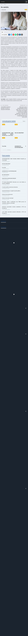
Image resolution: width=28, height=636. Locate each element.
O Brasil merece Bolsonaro (7, 194)
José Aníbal (3, 1)
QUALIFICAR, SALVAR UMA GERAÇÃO (9, 178)
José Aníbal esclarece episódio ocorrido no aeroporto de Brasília (5, 108)
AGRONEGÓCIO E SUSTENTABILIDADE (9, 171)
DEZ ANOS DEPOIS (5, 174)
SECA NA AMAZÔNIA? (6, 163)
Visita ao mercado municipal (7, 198)
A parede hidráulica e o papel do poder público (11, 190)
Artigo (26, 9)
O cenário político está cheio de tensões (10, 187)
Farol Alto (4, 167)
